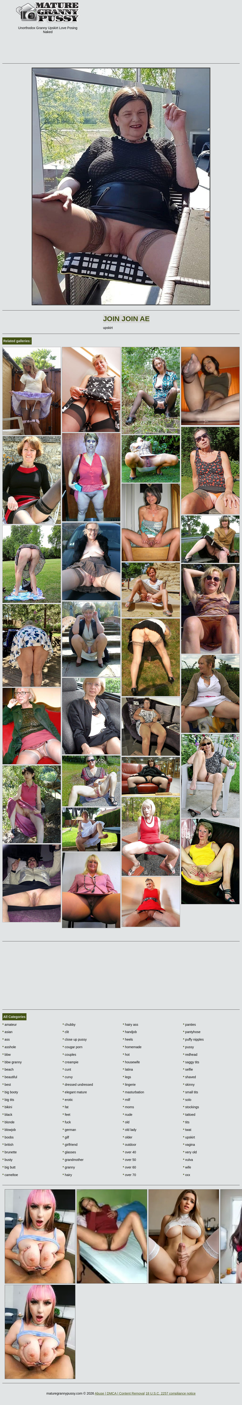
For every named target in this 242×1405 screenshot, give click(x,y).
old (126, 1122)
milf (126, 1100)
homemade (132, 1047)
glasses (69, 1152)
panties (189, 1024)
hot (126, 1054)
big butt (8, 1167)
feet (66, 1114)
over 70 (129, 1175)
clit (66, 1032)
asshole (9, 1047)
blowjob (9, 1130)
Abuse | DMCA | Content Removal (120, 1393)
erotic (68, 1100)
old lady (130, 1130)
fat (66, 1107)
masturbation (133, 1092)
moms (128, 1107)
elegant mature (75, 1092)
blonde (8, 1122)
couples (69, 1054)
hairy (67, 1175)
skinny (188, 1084)
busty (7, 1160)
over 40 (129, 1152)
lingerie (129, 1084)
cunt (67, 1069)
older (127, 1137)
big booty (10, 1092)
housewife (131, 1062)
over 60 (129, 1167)
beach (8, 1069)
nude (128, 1114)
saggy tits (191, 1062)
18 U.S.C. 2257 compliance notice (171, 1393)
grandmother (73, 1160)
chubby (69, 1024)
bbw (6, 1054)
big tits (8, 1100)
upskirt (189, 1137)
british (7, 1144)
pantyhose (191, 1032)
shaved (189, 1077)
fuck (67, 1122)
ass (6, 1039)
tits (186, 1122)
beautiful (9, 1077)
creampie (70, 1062)
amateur (9, 1024)
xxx (186, 1175)
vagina (189, 1144)
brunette (9, 1152)
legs (127, 1077)
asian (7, 1032)
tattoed (189, 1114)
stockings (191, 1107)
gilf (66, 1137)
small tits (190, 1092)
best (6, 1084)
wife (187, 1167)
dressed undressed (78, 1084)
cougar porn (72, 1047)
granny (69, 1167)
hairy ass (130, 1024)
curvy (68, 1077)
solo (187, 1100)
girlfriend (70, 1144)
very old (190, 1152)
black (7, 1114)
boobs (8, 1137)
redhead (190, 1054)
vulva (188, 1160)
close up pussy (75, 1039)
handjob (130, 1032)
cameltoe (10, 1175)
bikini (7, 1107)
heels (128, 1039)
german (69, 1130)
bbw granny (12, 1062)
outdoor (129, 1144)
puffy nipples (193, 1039)
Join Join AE (126, 319)
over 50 (129, 1160)
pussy (188, 1047)
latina (128, 1069)
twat (187, 1130)
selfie (188, 1069)
